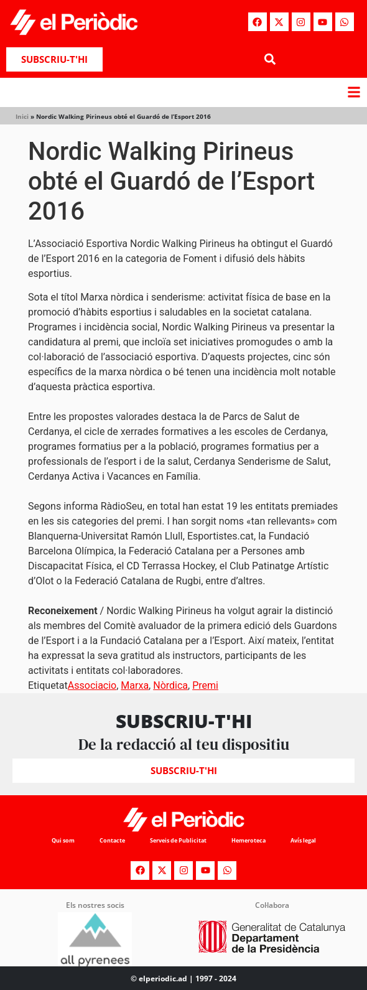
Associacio (92, 685)
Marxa (135, 685)
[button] (269, 59)
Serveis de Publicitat (178, 840)
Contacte (112, 840)
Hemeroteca (248, 840)
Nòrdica (170, 685)
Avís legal (303, 840)
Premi (205, 685)
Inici (22, 116)
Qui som (63, 840)
